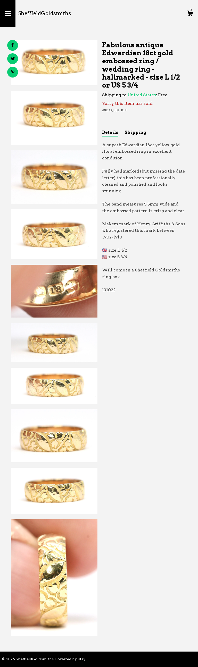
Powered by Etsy (70, 659)
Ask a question (114, 110)
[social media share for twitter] (13, 59)
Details (110, 132)
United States (142, 94)
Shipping (135, 132)
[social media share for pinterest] (13, 73)
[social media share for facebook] (12, 45)
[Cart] (190, 14)
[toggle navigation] (7, 13)
